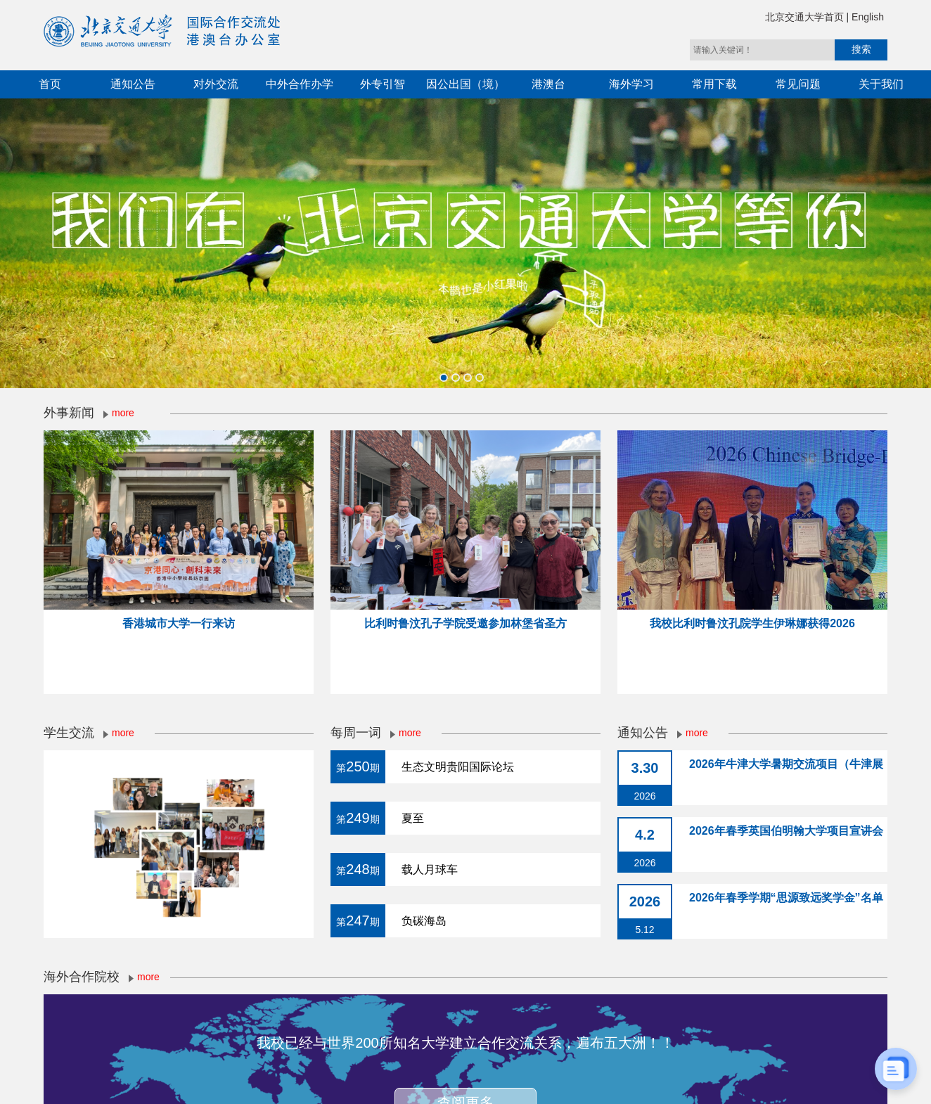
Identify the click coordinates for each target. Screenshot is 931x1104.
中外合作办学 (299, 84)
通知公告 (132, 84)
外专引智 (382, 84)
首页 (50, 84)
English (868, 17)
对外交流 (215, 84)
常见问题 (798, 84)
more (123, 412)
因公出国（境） (465, 84)
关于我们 (881, 84)
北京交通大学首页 (806, 17)
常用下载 (714, 84)
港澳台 (548, 84)
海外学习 (631, 84)
